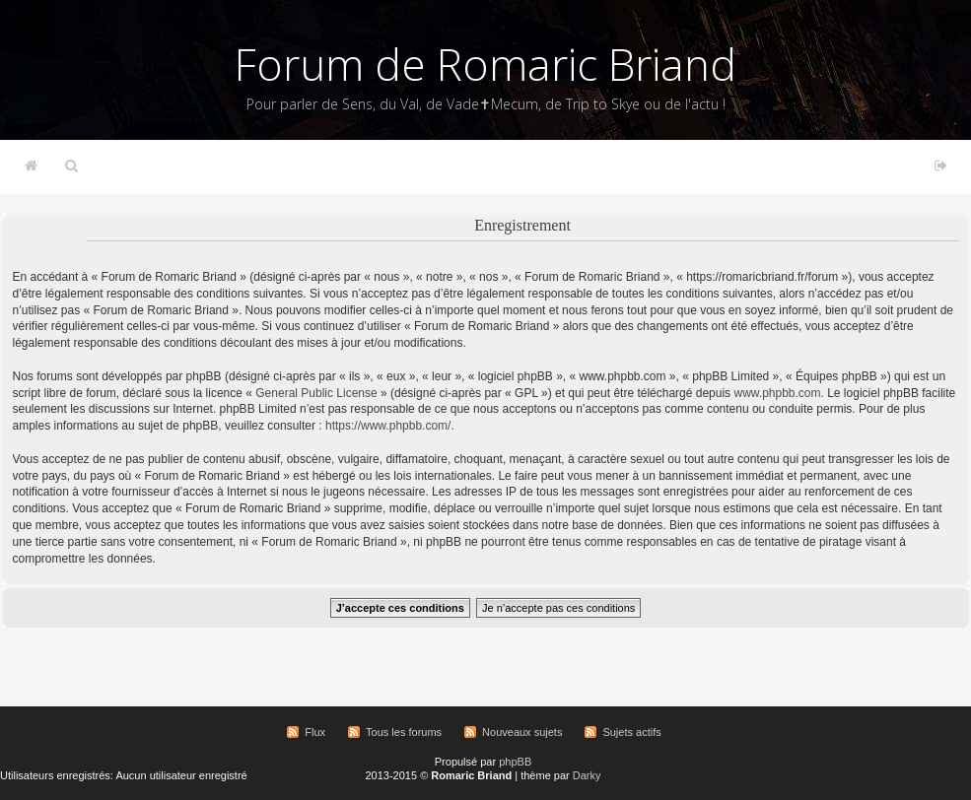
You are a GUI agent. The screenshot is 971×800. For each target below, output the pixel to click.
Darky (587, 775)
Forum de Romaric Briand (485, 64)
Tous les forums (404, 732)
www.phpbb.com (776, 393)
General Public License (316, 393)
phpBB (515, 761)
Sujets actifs (631, 732)
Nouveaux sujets (522, 732)
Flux (315, 732)
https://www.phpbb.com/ (388, 426)
